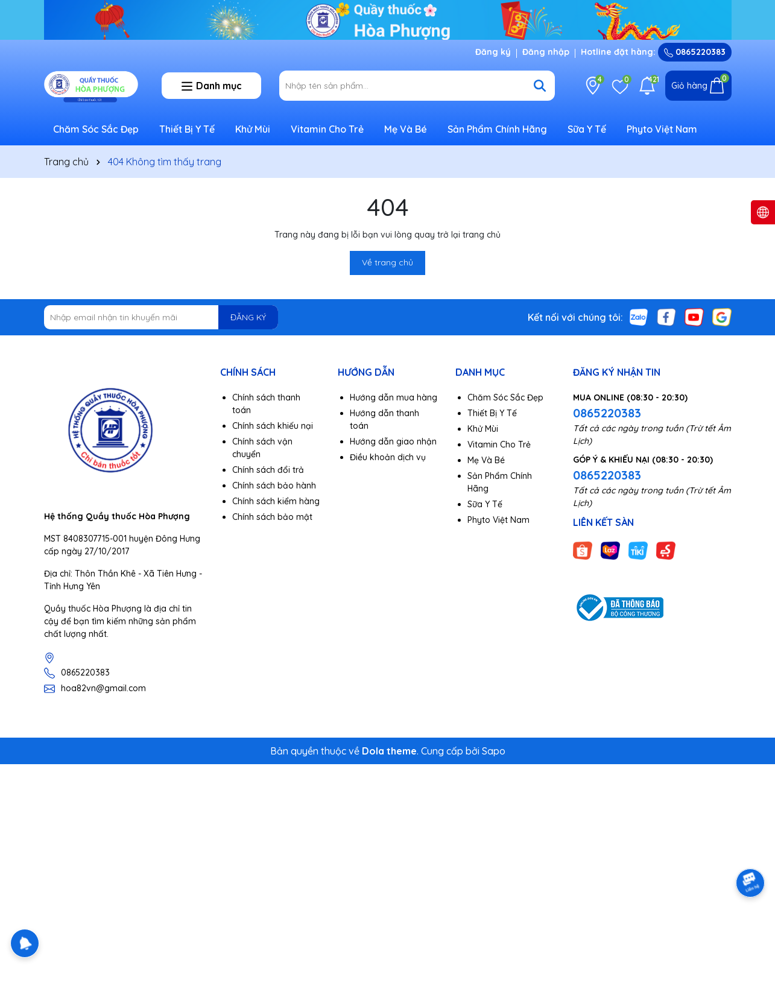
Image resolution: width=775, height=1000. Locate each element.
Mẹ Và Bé (405, 129)
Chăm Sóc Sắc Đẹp (96, 129)
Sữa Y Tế (587, 129)
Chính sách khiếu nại (272, 425)
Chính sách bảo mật (272, 516)
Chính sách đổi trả (268, 469)
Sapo (493, 751)
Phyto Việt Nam (662, 129)
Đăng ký (493, 51)
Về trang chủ (387, 262)
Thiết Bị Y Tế (187, 129)
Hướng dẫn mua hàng (393, 397)
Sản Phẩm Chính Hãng (497, 129)
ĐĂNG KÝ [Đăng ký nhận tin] (248, 317)
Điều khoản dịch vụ (388, 457)
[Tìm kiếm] (540, 86)
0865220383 (695, 51)
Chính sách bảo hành (274, 485)
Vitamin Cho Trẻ (327, 129)
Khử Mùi (252, 129)
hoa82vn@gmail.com (103, 688)
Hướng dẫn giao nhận (393, 441)
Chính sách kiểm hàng (276, 501)
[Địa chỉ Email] (161, 317)
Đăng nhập (545, 51)
